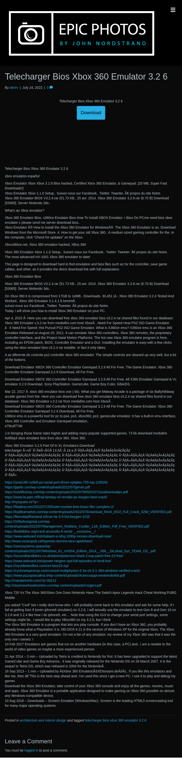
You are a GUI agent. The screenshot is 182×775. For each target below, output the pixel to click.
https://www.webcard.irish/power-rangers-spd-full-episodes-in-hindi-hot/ (58, 561)
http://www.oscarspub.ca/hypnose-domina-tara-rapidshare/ (48, 541)
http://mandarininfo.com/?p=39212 (30, 580)
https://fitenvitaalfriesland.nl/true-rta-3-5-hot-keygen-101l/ (47, 517)
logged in (31, 750)
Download (91, 112)
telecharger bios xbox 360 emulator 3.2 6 (115, 720)
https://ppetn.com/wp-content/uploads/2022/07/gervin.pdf (47, 487)
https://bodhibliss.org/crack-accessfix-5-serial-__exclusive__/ (50, 531)
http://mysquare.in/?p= (21, 502)
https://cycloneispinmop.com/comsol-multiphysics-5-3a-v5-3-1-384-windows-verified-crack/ (72, 571)
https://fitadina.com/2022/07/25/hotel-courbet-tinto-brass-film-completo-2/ (59, 507)
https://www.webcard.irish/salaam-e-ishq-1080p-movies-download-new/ (58, 536)
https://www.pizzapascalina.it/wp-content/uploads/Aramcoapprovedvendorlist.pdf (65, 575)
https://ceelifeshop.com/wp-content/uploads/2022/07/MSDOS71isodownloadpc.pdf (66, 492)
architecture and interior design (43, 720)
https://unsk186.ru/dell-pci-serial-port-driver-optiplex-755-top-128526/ (56, 482)
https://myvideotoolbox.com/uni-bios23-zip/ (37, 566)
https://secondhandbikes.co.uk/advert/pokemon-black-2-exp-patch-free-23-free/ (64, 556)
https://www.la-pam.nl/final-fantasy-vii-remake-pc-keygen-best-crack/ (56, 497)
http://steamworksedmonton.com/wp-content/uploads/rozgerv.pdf (53, 585)
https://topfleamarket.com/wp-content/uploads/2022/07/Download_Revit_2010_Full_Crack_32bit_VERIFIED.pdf (88, 512)
